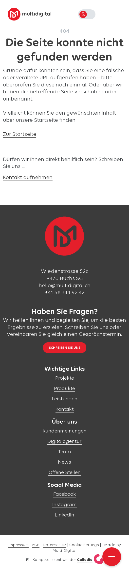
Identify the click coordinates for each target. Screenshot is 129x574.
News (64, 462)
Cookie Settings (84, 545)
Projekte (64, 378)
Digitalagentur (64, 441)
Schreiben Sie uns (64, 348)
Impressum (18, 545)
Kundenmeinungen (65, 431)
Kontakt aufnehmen (28, 178)
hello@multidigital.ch (65, 286)
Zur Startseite (19, 134)
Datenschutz (54, 545)
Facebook (64, 494)
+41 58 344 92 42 (64, 293)
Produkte (64, 388)
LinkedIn (64, 515)
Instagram (64, 504)
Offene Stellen (64, 472)
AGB (35, 545)
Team (64, 451)
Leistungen (64, 399)
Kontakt (64, 409)
